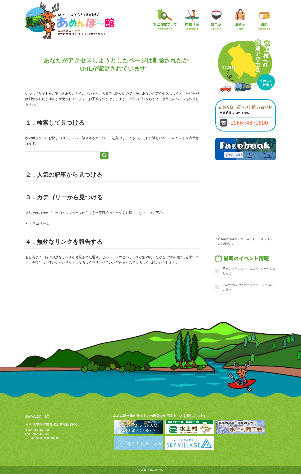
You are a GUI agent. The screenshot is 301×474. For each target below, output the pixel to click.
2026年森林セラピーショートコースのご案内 (248, 287)
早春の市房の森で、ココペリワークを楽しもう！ (249, 271)
